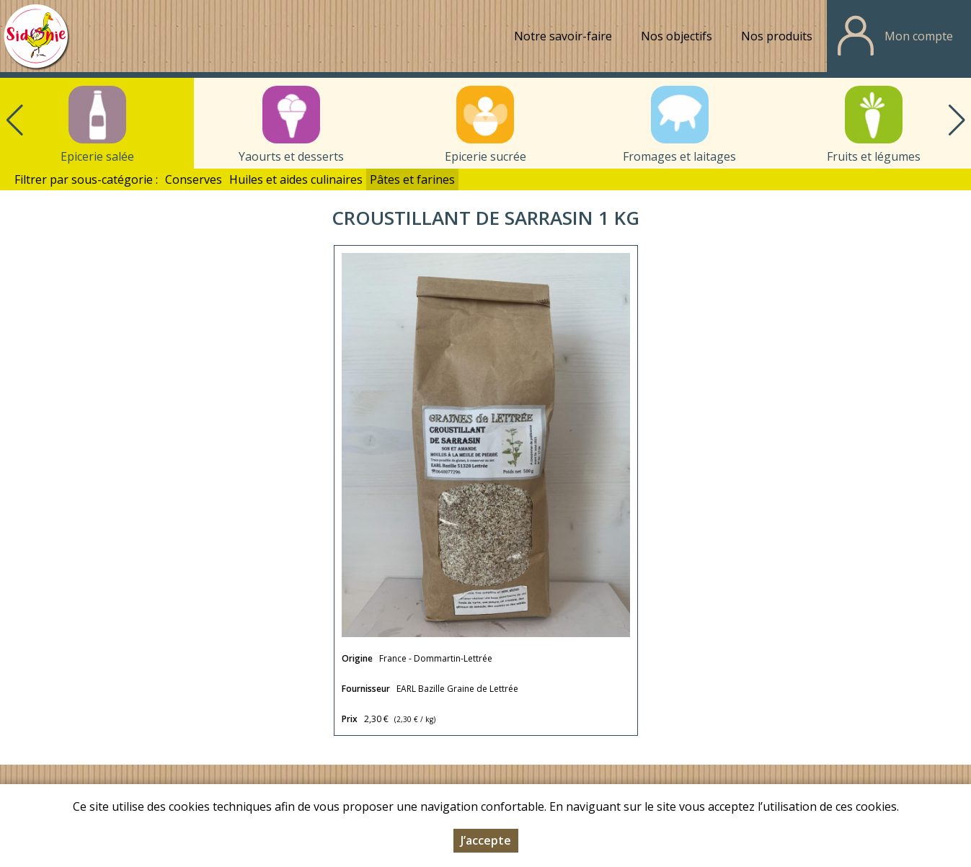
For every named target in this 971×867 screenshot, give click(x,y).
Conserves (193, 179)
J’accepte (486, 841)
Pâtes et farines (412, 179)
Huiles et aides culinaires (296, 179)
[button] (956, 120)
